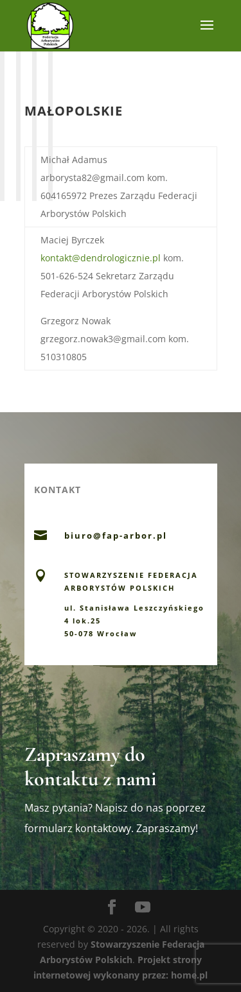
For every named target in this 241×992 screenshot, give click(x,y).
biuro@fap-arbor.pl (115, 535)
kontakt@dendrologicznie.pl (100, 258)
